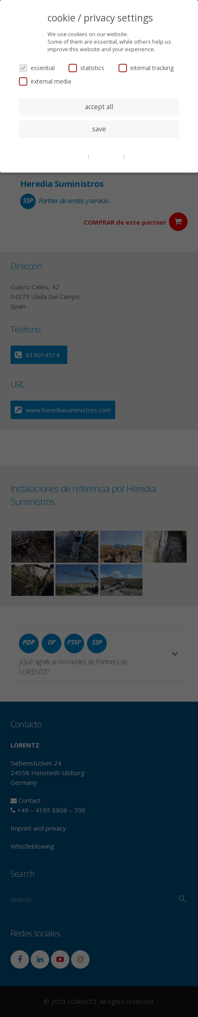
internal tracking (146, 68)
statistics (86, 68)
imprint (135, 156)
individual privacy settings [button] (99, 146)
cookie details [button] (71, 156)
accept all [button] (99, 106)
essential (37, 68)
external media (45, 81)
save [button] (99, 129)
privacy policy (107, 156)
